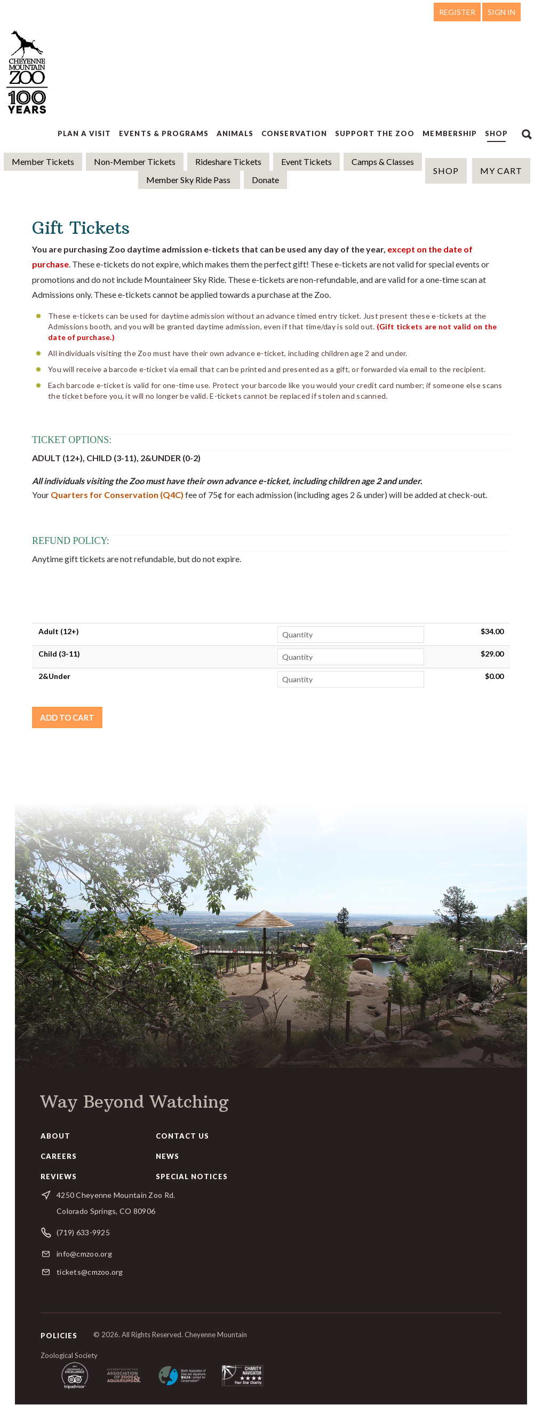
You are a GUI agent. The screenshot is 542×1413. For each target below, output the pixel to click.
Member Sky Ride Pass (189, 180)
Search (526, 133)
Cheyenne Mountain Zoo (28, 72)
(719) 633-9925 (83, 1232)
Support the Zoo (375, 133)
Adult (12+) (58, 631)
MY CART (501, 170)
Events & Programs (164, 133)
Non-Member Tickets (135, 161)
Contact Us (182, 1136)
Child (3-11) (59, 653)
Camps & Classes (383, 161)
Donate (265, 180)
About (55, 1136)
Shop (496, 133)
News (167, 1156)
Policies (59, 1335)
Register (457, 12)
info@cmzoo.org (84, 1253)
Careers (59, 1156)
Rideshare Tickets (228, 161)
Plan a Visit (84, 133)
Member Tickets (43, 161)
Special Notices (192, 1176)
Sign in (501, 12)
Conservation (293, 133)
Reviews (59, 1176)
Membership (449, 133)
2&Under (54, 676)
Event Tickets (306, 161)
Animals (235, 133)
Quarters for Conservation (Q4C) (117, 495)
